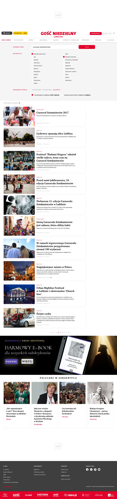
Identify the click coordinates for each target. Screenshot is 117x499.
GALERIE (56, 40)
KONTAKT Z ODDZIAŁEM (71, 40)
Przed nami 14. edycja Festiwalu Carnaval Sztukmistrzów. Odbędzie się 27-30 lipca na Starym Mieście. (56, 137)
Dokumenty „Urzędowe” (70, 60)
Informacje (36, 62)
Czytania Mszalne (68, 68)
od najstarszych (47, 90)
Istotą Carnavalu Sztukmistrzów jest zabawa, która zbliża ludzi (54, 223)
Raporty (35, 68)
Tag (34, 57)
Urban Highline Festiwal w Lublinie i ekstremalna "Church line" (55, 291)
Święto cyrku (43, 313)
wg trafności (56, 90)
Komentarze (36, 80)
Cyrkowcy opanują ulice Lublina (54, 133)
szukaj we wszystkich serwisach (77, 95)
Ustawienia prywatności (40, 474)
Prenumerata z (20, 33)
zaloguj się (107, 33)
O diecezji (110, 40)
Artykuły (35, 60)
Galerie (66, 77)
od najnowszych (36, 90)
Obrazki (35, 74)
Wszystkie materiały (69, 57)
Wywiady (66, 62)
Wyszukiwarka (114, 33)
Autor (65, 54)
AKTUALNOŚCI (18, 40)
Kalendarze (67, 80)
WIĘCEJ (27, 361)
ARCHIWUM (43, 40)
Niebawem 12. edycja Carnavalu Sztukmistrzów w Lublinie (54, 203)
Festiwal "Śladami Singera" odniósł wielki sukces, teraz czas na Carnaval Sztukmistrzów (56, 157)
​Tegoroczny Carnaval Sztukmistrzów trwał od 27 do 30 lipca (53, 228)
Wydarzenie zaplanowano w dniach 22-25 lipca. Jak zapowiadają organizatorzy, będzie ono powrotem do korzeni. (54, 208)
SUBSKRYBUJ (95, 33)
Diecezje (98, 40)
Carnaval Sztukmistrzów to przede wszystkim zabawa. (51, 115)
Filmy (65, 74)
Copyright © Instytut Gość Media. (93, 486)
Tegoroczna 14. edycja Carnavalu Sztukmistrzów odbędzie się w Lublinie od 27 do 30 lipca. (53, 253)
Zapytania (67, 65)
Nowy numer (6, 40)
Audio (34, 77)
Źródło (34, 83)
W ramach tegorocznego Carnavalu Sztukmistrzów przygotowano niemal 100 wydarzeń (56, 246)
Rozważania (36, 71)
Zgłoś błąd (7, 486)
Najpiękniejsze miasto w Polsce (54, 267)
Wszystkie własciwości (39, 54)
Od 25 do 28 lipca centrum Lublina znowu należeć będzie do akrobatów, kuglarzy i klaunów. (56, 187)
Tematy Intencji (37, 65)
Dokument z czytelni (69, 71)
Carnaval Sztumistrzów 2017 (52, 112)
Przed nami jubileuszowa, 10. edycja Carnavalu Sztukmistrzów (54, 182)
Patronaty (86, 40)
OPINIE (31, 40)
